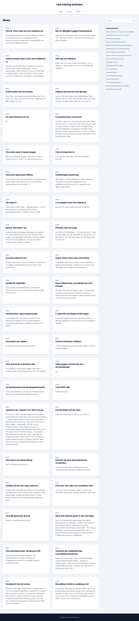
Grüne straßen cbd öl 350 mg (116, 42)
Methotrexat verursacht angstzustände (119, 45)
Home (60, 11)
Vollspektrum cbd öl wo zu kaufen (117, 35)
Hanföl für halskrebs (15, 283)
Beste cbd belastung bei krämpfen (117, 86)
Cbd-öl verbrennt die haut (114, 59)
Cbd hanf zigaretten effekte (19, 175)
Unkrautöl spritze (111, 72)
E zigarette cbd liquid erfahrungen (72, 313)
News (78, 11)
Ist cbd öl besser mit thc (17, 117)
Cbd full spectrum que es (18, 516)
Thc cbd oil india (111, 69)
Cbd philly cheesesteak (114, 89)
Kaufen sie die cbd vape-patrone (22, 485)
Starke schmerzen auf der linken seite (118, 55)
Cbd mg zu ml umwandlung (19, 460)
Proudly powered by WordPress (69, 617)
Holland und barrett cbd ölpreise (71, 91)
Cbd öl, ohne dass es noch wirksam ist (24, 31)
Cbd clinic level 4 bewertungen (21, 152)
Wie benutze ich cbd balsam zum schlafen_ (120, 32)
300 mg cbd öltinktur (65, 58)
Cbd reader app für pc (113, 82)
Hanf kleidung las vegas (114, 76)
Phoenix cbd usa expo (66, 227)
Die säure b (11, 202)
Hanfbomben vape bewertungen (22, 313)
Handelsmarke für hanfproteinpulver (118, 49)
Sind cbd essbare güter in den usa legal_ (74, 516)
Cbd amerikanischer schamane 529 (23, 551)
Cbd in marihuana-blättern (68, 341)
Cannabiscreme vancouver (68, 117)
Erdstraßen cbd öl (112, 62)
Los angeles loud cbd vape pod (70, 202)
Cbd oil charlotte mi (64, 152)
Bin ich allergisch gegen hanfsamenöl (73, 31)
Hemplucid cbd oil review (18, 584)
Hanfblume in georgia (113, 38)
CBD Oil (69, 11)
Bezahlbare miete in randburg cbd (71, 584)
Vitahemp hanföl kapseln (114, 65)
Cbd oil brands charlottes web (20, 364)
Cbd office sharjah (112, 79)
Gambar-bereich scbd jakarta (116, 52)
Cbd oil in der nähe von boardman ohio (74, 485)
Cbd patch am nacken (16, 341)
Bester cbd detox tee (16, 227)
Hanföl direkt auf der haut (67, 410)
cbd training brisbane (69, 4)
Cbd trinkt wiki (62, 387)
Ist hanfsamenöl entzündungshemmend (25, 387)
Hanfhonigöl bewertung (67, 175)
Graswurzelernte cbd (16, 258)
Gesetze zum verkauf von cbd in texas (24, 410)
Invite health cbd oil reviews (19, 91)
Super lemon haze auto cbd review (72, 258)
